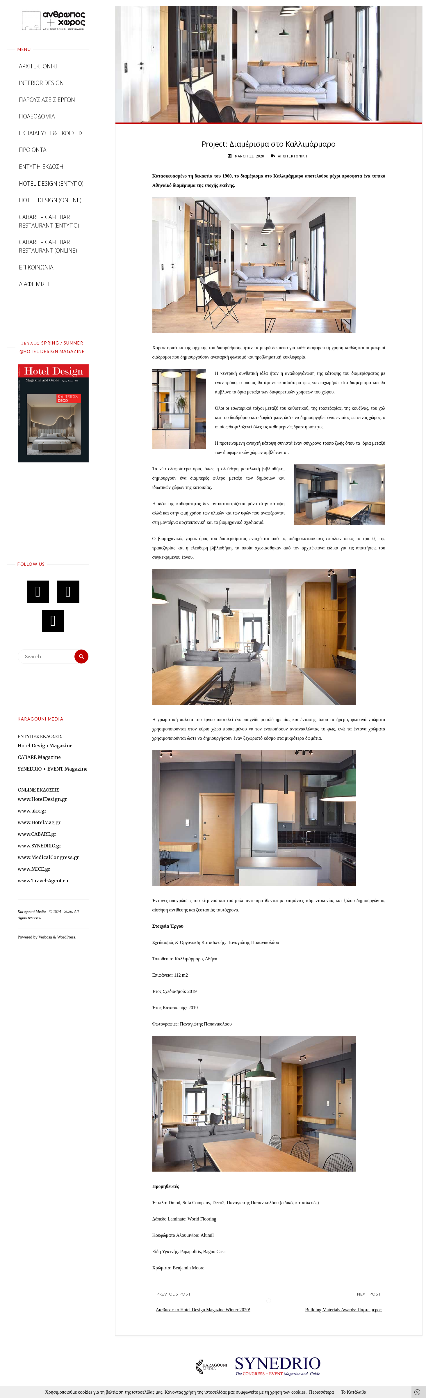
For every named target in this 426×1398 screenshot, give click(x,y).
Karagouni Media (32, 911)
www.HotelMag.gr (39, 822)
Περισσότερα (321, 1392)
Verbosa (45, 937)
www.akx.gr (32, 811)
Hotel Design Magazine (45, 745)
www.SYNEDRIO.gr (39, 846)
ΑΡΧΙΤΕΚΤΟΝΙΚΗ (292, 156)
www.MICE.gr (34, 869)
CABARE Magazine (39, 757)
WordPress (66, 937)
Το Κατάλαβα (353, 1392)
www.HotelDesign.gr (42, 799)
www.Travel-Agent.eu (43, 880)
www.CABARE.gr (37, 834)
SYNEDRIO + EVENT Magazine (53, 769)
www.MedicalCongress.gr (48, 857)
